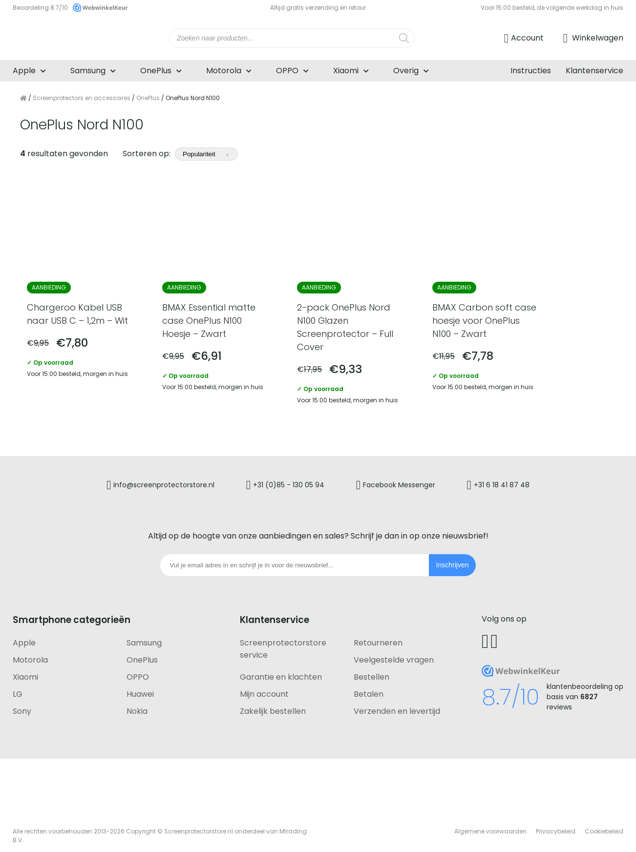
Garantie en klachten (281, 672)
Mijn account (264, 689)
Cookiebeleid (604, 826)
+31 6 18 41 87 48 (505, 480)
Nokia (137, 706)
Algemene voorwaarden (490, 826)
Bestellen (371, 672)
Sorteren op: (180, 153)
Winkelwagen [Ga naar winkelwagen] (596, 37)
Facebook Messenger (400, 480)
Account (527, 37)
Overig (406, 70)
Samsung (88, 70)
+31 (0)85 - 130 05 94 (287, 480)
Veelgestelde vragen (394, 655)
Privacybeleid (555, 826)
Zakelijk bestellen (273, 706)
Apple (24, 70)
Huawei (140, 689)
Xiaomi (346, 70)
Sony (22, 706)
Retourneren (378, 638)
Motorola (223, 70)
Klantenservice (594, 70)
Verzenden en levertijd (397, 706)
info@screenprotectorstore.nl (161, 480)
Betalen (368, 689)
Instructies (530, 70)
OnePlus (155, 70)
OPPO (287, 70)
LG (17, 689)
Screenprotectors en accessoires (81, 98)
